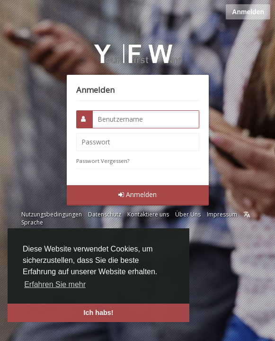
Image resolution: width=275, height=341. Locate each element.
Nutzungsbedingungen (51, 214)
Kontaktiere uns (148, 214)
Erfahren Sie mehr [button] (55, 284)
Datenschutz (104, 214)
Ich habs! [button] (98, 312)
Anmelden (248, 12)
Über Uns (188, 214)
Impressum (222, 214)
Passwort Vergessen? (102, 160)
